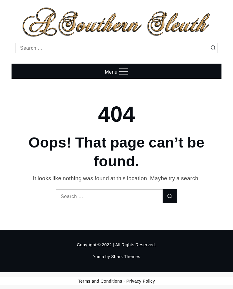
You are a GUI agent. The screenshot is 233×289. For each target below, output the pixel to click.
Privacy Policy (141, 281)
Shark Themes (125, 256)
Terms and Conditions (100, 281)
